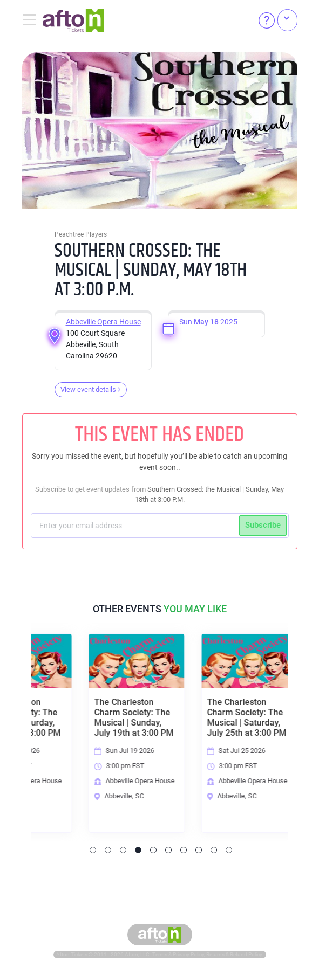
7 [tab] (183, 850)
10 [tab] (229, 850)
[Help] (267, 20)
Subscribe (263, 525)
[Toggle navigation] (32, 20)
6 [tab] (168, 850)
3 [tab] (123, 850)
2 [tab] (108, 850)
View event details (90, 389)
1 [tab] (93, 850)
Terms (159, 954)
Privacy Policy (188, 954)
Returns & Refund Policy (234, 954)
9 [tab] (214, 850)
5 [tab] (153, 850)
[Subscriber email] (136, 525)
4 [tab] (138, 850)
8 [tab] (198, 850)
